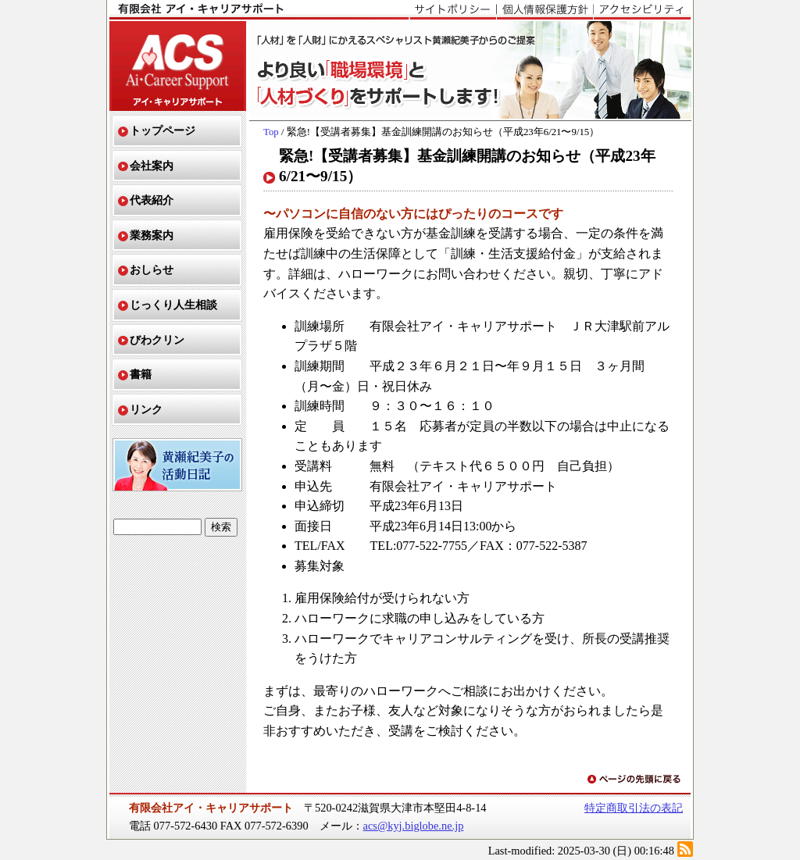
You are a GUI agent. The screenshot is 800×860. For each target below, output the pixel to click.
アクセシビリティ (642, 10)
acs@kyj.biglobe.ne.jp (413, 825)
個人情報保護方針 (544, 10)
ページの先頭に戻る (635, 780)
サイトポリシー (452, 10)
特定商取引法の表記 (633, 807)
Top (271, 132)
